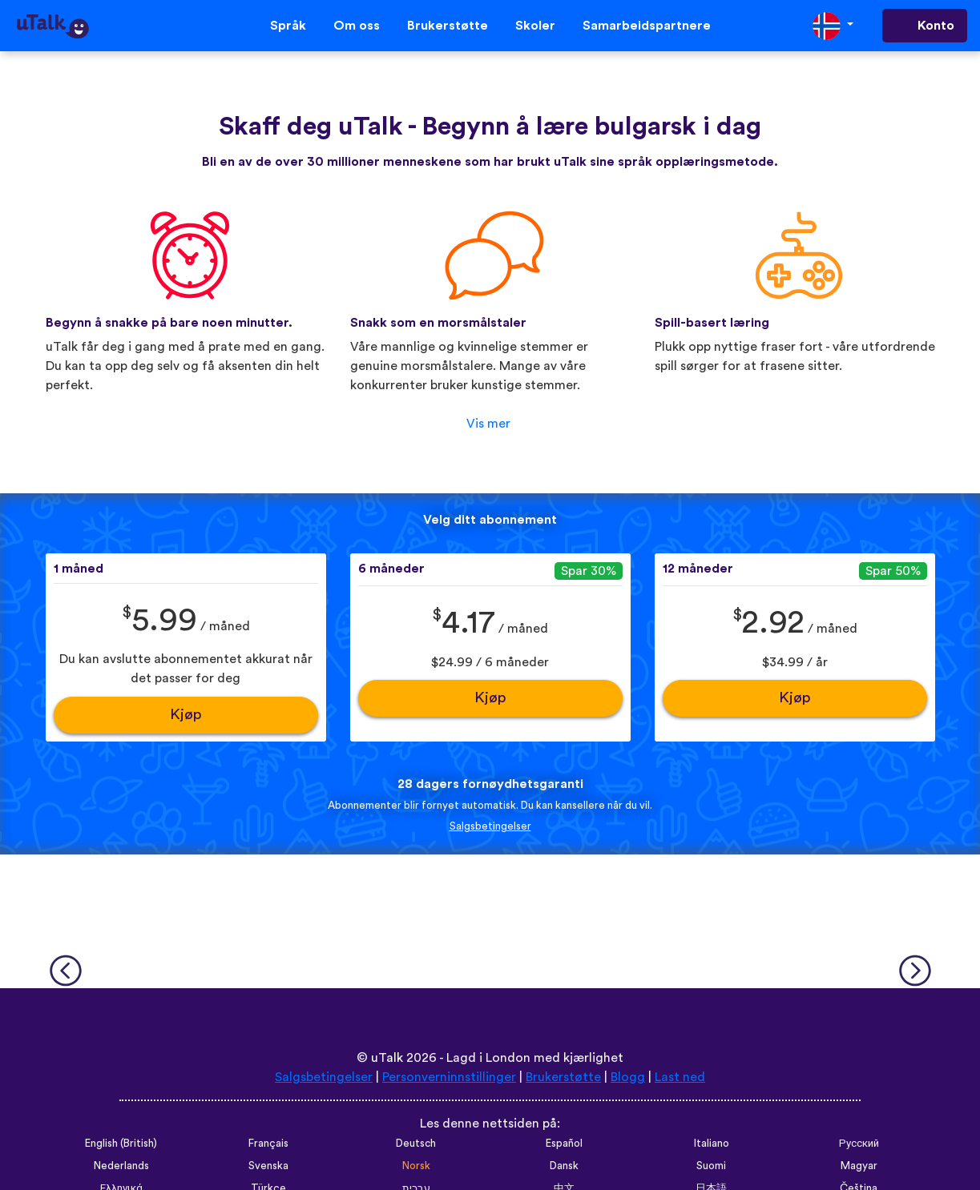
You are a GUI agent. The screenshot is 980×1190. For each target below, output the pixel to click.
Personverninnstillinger (449, 1077)
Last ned (680, 1077)
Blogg (628, 1077)
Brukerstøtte (447, 25)
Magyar (859, 1166)
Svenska (268, 1166)
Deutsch (416, 1143)
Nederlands (121, 1166)
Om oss (356, 25)
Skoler (535, 25)
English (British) (121, 1143)
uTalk (387, 1057)
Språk (288, 25)
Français (268, 1143)
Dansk (564, 1166)
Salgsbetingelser (490, 826)
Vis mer (488, 423)
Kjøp (186, 714)
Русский (859, 1143)
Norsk (416, 1166)
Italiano (711, 1143)
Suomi (711, 1166)
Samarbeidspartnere (647, 25)
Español (564, 1143)
